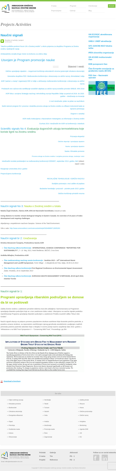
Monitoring (83, 425)
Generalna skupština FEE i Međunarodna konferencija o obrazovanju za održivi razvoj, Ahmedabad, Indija (45, 76)
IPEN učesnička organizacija (101, 53)
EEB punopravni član (97, 64)
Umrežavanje (92, 6)
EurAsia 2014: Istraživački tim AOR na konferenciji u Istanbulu (61, 124)
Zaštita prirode (84, 400)
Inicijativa (83, 421)
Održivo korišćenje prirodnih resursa (71, 193)
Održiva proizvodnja (86, 411)
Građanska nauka (14, 429)
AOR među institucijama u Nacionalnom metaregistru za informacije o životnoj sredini (53, 119)
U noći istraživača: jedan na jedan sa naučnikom (66, 101)
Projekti (42, 460)
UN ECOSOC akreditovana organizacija (100, 35)
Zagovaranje (48, 437)
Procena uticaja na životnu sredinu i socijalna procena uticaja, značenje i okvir (58, 156)
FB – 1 (72, 456)
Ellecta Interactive (80, 468)
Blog (90, 11)
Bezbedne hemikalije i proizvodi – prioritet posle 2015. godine (62, 189)
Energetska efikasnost (16, 415)
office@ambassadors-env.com (13, 461)
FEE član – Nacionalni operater (98, 76)
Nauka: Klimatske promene (74, 151)
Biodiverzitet (12, 407)
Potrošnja (12, 425)
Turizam (46, 407)
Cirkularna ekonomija (15, 411)
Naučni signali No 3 (12, 206)
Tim (51, 456)
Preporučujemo (56, 11)
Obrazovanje (13, 437)
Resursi (82, 404)
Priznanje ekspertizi (77, 136)
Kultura (11, 433)
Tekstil (46, 404)
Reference (54, 460)
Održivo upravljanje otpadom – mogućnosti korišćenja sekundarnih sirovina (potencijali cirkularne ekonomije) (45, 71)
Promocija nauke (49, 429)
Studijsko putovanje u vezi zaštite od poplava (68, 184)
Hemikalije (47, 400)
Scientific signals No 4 (13, 128)
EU (81, 437)
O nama (53, 6)
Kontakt (111, 6)
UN (81, 433)
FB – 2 (72, 460)
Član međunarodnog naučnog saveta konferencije (23, 260)
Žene (45, 433)
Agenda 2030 (84, 429)
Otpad (11, 421)
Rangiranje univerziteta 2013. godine (14, 169)
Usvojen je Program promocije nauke (28, 60)
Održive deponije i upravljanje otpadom (71, 141)
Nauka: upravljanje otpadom (74, 146)
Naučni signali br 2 (11, 238)
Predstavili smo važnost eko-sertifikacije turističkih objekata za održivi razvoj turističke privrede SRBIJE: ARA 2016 (43, 89)
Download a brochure (12, 381)
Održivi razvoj (84, 415)
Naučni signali (12, 35)
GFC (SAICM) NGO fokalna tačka (100, 47)
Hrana (82, 407)
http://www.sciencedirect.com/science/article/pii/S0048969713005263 (35, 228)
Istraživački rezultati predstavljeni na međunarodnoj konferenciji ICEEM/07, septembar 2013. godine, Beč (40, 161)
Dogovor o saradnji (77, 114)
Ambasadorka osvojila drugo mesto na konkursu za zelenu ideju (24, 54)
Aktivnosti (74, 452)
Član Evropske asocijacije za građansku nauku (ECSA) (101, 70)
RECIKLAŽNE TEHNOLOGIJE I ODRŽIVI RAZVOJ (65, 179)
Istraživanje (47, 425)
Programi (73, 6)
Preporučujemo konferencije (11, 174)
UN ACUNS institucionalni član (100, 58)
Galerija (72, 11)
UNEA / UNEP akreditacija (99, 41)
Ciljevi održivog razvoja (16, 400)
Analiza (46, 421)
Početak (42, 452)
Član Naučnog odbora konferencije (17, 248)
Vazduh (46, 411)
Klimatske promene (15, 404)
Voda (45, 415)
